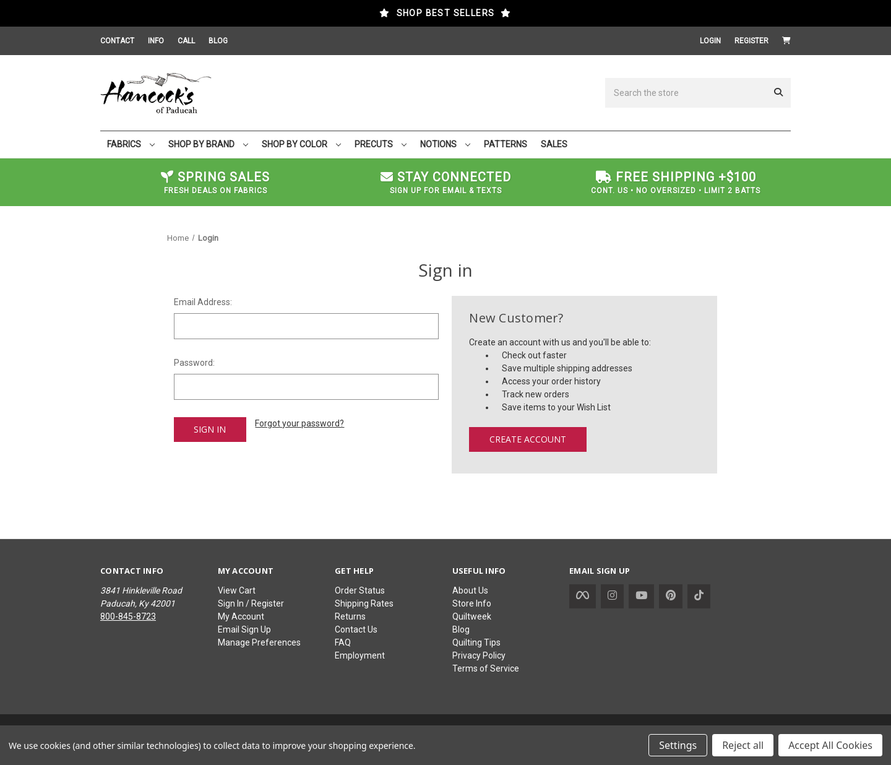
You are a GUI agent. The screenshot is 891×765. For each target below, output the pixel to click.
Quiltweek (471, 616)
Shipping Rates (364, 603)
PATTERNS (505, 144)
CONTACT (117, 41)
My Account (241, 616)
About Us (470, 590)
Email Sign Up (244, 629)
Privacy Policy (479, 655)
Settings (678, 745)
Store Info (471, 603)
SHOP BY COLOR (301, 144)
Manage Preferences (259, 642)
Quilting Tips (476, 642)
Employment (360, 655)
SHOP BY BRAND (208, 144)
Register (751, 41)
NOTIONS (445, 144)
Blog (461, 629)
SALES (554, 144)
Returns (350, 616)
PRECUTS (381, 144)
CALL (186, 41)
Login (710, 41)
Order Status (360, 590)
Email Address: (203, 302)
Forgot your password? (299, 423)
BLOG (218, 41)
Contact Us (356, 629)
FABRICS (131, 144)
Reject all (743, 745)
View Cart (237, 590)
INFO (156, 41)
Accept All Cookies (830, 745)
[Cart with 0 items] (786, 41)
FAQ (343, 642)
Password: (194, 363)
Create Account (527, 439)
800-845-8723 (128, 616)
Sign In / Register (251, 603)
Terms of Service (485, 668)
